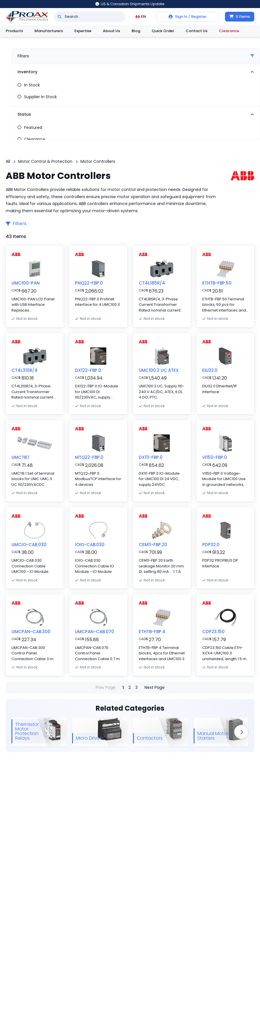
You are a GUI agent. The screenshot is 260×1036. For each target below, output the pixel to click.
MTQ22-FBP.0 (89, 457)
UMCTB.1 (20, 457)
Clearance (229, 31)
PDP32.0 (210, 545)
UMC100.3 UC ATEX (159, 370)
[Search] (60, 17)
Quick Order (163, 31)
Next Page (155, 687)
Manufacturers (48, 31)
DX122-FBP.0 (88, 370)
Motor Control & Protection (45, 161)
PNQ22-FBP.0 (89, 283)
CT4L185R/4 (152, 283)
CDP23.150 (213, 632)
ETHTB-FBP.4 (152, 632)
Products (14, 31)
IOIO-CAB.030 (90, 545)
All (8, 161)
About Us (111, 31)
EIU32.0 (209, 370)
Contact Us (196, 31)
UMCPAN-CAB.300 (31, 632)
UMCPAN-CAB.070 (94, 632)
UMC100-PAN (25, 283)
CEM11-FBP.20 (153, 545)
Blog (136, 31)
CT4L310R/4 (24, 370)
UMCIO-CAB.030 (29, 545)
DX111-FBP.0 (151, 457)
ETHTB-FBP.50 (217, 283)
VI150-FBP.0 (214, 457)
